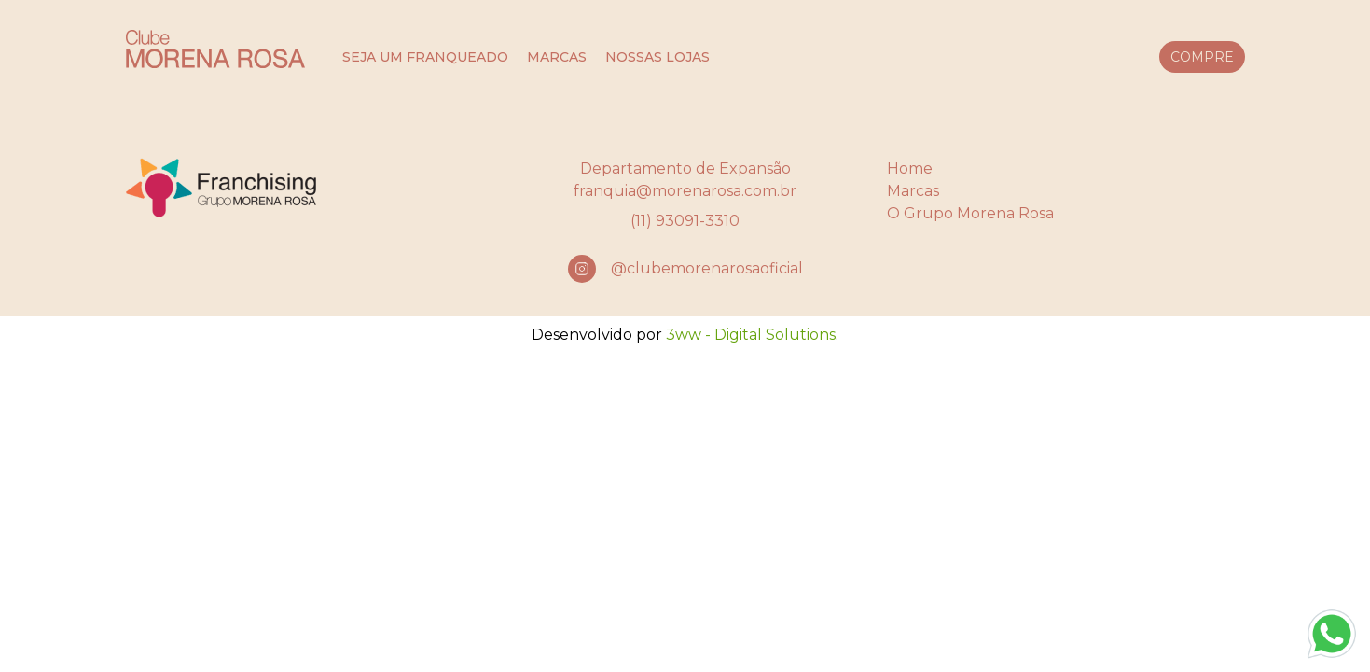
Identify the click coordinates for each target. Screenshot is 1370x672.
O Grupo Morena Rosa (970, 213)
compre (1202, 57)
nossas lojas (657, 57)
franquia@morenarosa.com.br (685, 191)
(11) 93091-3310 (685, 221)
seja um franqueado (425, 57)
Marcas (913, 191)
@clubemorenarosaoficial (707, 268)
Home (910, 168)
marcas (557, 57)
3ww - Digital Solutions (751, 334)
